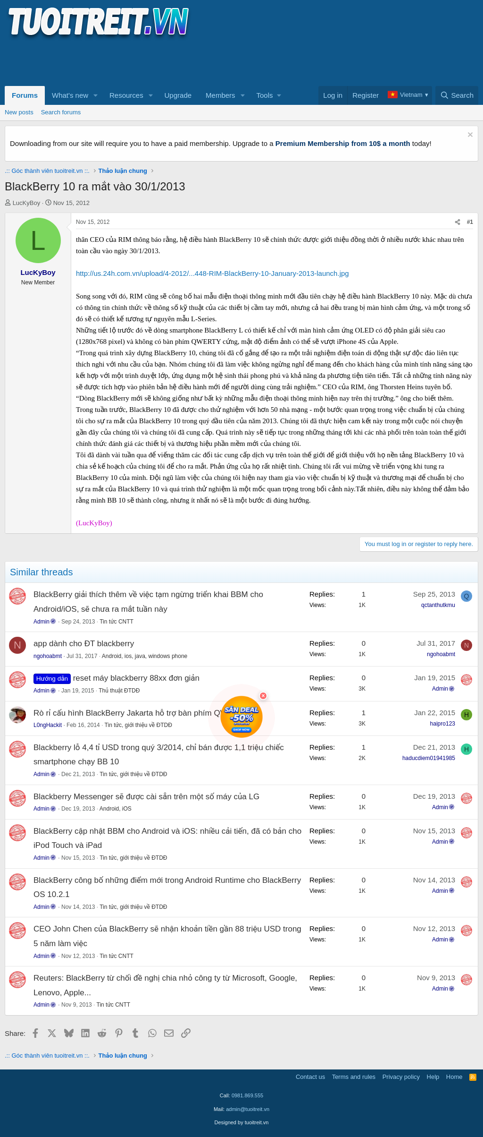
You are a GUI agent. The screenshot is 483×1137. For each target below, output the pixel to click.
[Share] (457, 222)
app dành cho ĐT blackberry (83, 643)
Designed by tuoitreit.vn (242, 1122)
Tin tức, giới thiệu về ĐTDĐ (138, 725)
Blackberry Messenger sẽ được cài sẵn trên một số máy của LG (146, 796)
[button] (95, 95)
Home (454, 1076)
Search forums (61, 112)
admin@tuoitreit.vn (247, 1109)
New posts (19, 112)
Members (220, 95)
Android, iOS (116, 808)
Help (433, 1076)
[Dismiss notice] (469, 136)
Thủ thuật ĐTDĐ (119, 690)
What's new (70, 95)
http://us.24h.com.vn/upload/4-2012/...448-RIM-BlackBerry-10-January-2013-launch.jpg (212, 273)
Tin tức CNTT (116, 621)
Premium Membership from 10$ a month (342, 143)
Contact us (310, 1076)
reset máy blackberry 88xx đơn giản (136, 678)
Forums (25, 95)
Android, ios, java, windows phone (144, 656)
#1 (470, 222)
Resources (126, 95)
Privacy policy (401, 1076)
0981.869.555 (247, 1095)
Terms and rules (353, 1076)
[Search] (456, 95)
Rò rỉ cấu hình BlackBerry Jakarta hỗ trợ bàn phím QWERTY (141, 713)
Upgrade (178, 95)
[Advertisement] (176, 62)
